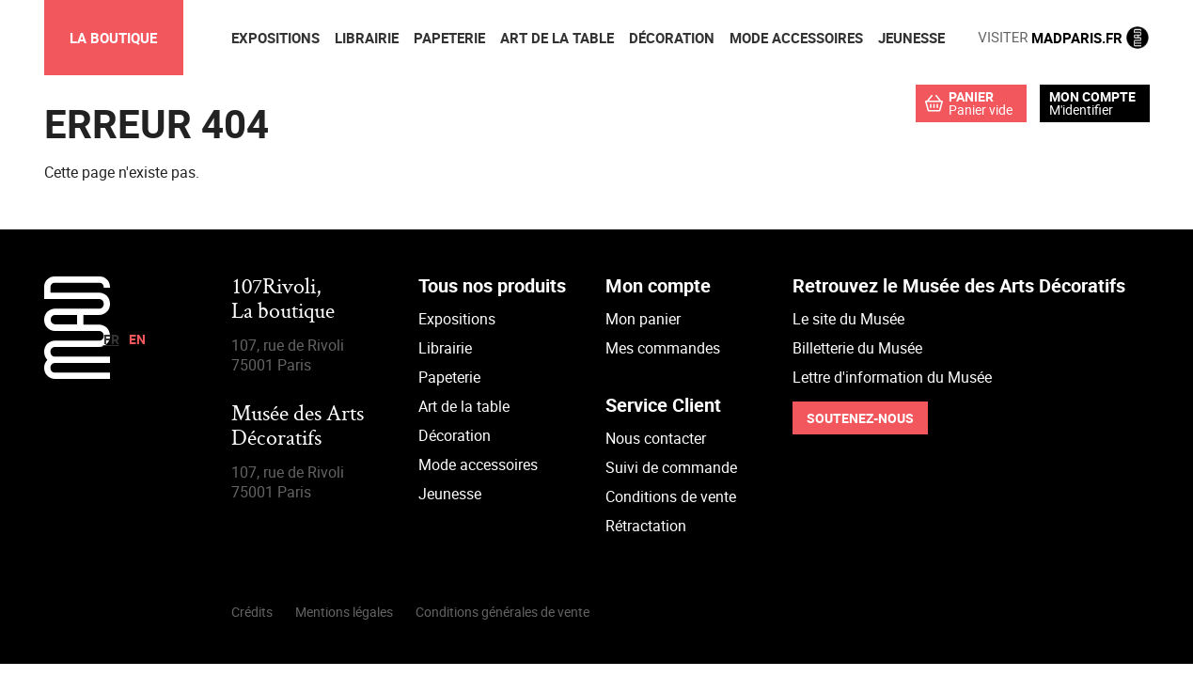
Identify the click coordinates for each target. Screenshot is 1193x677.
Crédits (252, 612)
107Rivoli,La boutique (283, 300)
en (137, 339)
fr (111, 339)
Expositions (456, 318)
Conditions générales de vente (502, 612)
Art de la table (464, 406)
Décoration (454, 435)
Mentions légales (344, 612)
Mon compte (1092, 96)
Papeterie (449, 377)
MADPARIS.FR (1063, 37)
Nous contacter (655, 438)
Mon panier (643, 318)
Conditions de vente (670, 496)
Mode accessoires (478, 464)
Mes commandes (662, 348)
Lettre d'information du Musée (892, 377)
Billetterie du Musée (857, 348)
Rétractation (645, 525)
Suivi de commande (671, 467)
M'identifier (1081, 109)
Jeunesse (449, 493)
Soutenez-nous (860, 418)
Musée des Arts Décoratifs (297, 427)
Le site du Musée (848, 318)
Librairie (445, 348)
